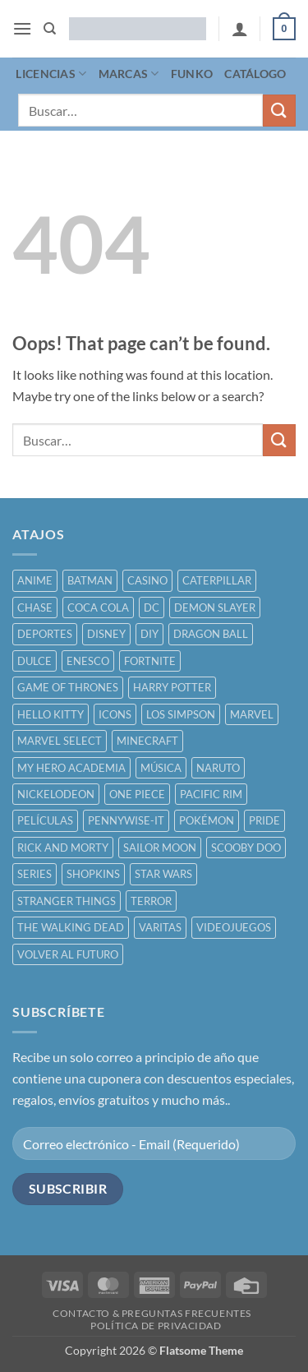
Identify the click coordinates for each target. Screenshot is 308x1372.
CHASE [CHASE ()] (35, 607)
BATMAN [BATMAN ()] (90, 580)
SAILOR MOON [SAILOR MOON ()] (159, 847)
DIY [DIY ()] (149, 633)
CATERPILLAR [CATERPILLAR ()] (216, 580)
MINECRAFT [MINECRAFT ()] (147, 740)
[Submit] (279, 111)
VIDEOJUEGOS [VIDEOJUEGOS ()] (233, 927)
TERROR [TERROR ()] (151, 901)
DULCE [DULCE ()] (34, 661)
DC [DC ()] (151, 607)
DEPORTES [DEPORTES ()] (44, 633)
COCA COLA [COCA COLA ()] (98, 607)
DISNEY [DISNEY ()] (106, 633)
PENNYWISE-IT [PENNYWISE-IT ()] (126, 820)
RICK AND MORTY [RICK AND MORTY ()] (62, 847)
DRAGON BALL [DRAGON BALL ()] (210, 633)
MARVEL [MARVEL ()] (252, 714)
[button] (22, 28)
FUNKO (192, 74)
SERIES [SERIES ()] (34, 873)
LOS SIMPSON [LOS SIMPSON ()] (180, 714)
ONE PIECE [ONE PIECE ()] (137, 794)
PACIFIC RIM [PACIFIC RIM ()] (211, 794)
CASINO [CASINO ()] (147, 580)
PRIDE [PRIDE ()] (264, 820)
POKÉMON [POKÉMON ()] (206, 820)
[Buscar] (50, 28)
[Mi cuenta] (240, 29)
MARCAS (129, 73)
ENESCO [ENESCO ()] (88, 661)
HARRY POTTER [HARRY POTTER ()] (172, 687)
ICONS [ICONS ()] (115, 714)
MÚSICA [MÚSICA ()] (161, 767)
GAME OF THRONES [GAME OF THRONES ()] (67, 687)
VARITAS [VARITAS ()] (160, 927)
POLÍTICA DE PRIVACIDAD (155, 1325)
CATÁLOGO (255, 74)
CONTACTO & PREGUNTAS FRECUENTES (152, 1313)
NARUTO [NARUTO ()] (218, 767)
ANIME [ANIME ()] (35, 580)
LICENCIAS (51, 73)
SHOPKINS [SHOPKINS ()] (93, 873)
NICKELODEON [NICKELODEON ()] (55, 794)
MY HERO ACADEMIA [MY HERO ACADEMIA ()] (71, 767)
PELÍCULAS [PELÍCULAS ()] (45, 820)
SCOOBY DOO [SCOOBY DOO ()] (246, 847)
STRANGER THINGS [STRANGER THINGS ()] (66, 901)
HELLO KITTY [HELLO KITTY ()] (50, 714)
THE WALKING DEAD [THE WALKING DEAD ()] (70, 927)
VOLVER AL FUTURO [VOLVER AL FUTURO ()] (67, 954)
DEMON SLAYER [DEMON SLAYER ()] (214, 607)
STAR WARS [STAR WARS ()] (163, 873)
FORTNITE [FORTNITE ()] (150, 661)
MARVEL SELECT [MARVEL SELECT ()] (59, 740)
